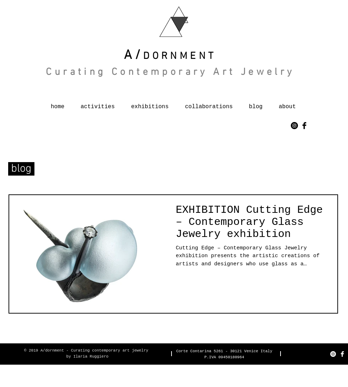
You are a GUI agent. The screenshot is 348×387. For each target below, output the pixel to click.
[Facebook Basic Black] (304, 125)
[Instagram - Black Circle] (294, 125)
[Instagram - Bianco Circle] (333, 354)
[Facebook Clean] (342, 354)
